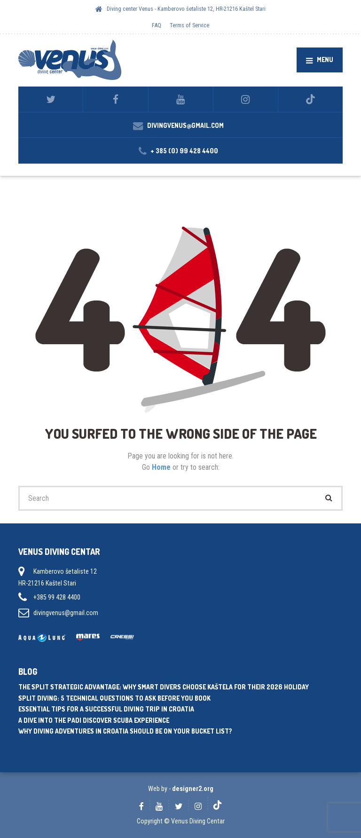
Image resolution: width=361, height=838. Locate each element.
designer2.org (192, 788)
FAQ (156, 25)
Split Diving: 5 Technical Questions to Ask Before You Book (114, 698)
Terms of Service (189, 25)
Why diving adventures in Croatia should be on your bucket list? (125, 731)
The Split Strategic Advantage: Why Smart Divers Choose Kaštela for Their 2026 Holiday (163, 687)
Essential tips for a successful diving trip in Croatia (106, 709)
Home (162, 467)
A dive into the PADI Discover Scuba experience (93, 720)
